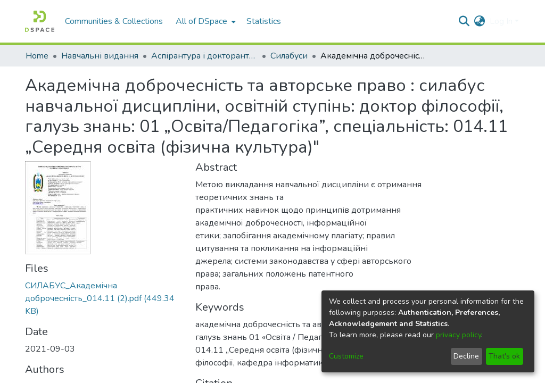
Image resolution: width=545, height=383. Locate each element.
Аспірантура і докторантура (204, 56)
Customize (346, 356)
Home (37, 56)
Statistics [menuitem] (263, 21)
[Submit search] (464, 21)
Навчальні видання (99, 56)
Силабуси (289, 56)
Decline (466, 356)
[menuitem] (205, 21)
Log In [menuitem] (501, 21)
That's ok (504, 356)
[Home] (39, 21)
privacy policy (458, 335)
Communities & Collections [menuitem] (114, 21)
